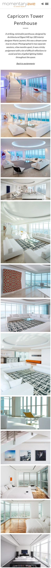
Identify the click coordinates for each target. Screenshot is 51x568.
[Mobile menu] (46, 4)
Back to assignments (25, 63)
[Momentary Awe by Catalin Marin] (19, 4)
